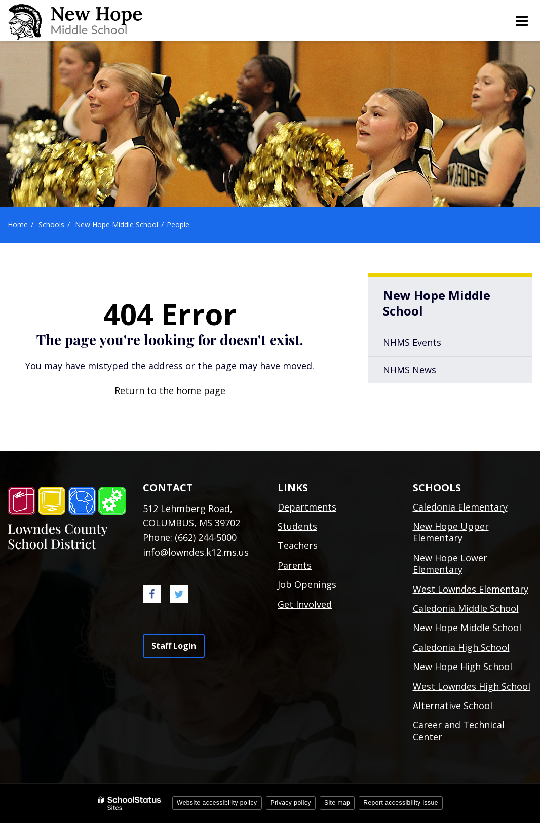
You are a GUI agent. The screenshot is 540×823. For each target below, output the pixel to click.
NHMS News (409, 370)
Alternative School (452, 705)
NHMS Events (412, 342)
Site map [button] (337, 802)
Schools (51, 224)
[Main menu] (521, 20)
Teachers (298, 545)
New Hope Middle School (116, 224)
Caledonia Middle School (466, 608)
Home (18, 224)
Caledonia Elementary (460, 507)
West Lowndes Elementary (470, 589)
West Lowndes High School (471, 686)
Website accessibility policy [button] (217, 802)
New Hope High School (462, 666)
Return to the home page (169, 390)
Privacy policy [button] (291, 802)
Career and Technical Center (459, 730)
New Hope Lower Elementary (450, 563)
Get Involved (305, 604)
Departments (307, 507)
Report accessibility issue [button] (400, 802)
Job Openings (307, 584)
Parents (295, 565)
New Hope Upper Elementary (451, 532)
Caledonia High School (461, 647)
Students (297, 526)
